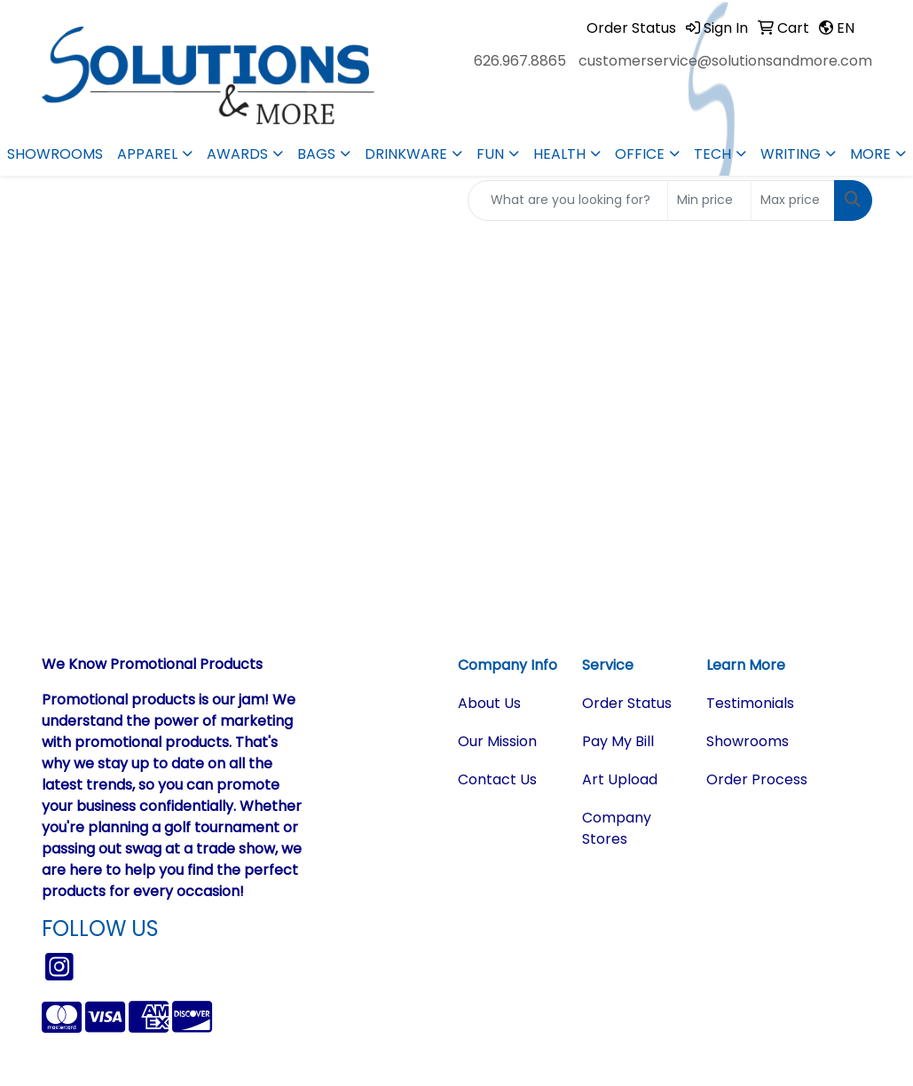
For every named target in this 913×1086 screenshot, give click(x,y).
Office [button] (640, 154)
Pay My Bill (618, 741)
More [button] (870, 154)
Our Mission (497, 741)
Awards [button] (237, 154)
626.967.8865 (520, 61)
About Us (489, 703)
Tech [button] (712, 154)
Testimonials (750, 703)
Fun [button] (490, 154)
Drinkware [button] (406, 154)
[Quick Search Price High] (793, 200)
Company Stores (616, 828)
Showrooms (55, 154)
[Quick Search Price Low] (709, 200)
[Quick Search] (568, 200)
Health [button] (559, 154)
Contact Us (497, 779)
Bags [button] (316, 154)
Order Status (627, 703)
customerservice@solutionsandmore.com (725, 61)
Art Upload (619, 779)
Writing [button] (790, 154)
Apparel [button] (147, 154)
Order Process (756, 779)
